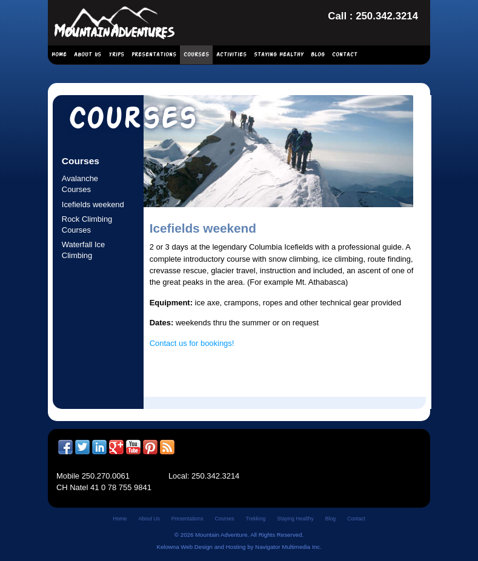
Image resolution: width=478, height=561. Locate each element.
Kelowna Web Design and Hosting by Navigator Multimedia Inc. (238, 546)
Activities (231, 55)
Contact (344, 55)
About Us (87, 55)
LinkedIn (99, 447)
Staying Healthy (279, 55)
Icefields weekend (93, 204)
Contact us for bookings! (192, 343)
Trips (116, 55)
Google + (116, 447)
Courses (196, 55)
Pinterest (150, 447)
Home (59, 55)
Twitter (82, 447)
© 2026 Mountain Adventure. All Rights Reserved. (239, 534)
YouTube (133, 447)
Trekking (256, 519)
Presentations (153, 55)
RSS (167, 447)
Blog (318, 55)
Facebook (65, 447)
